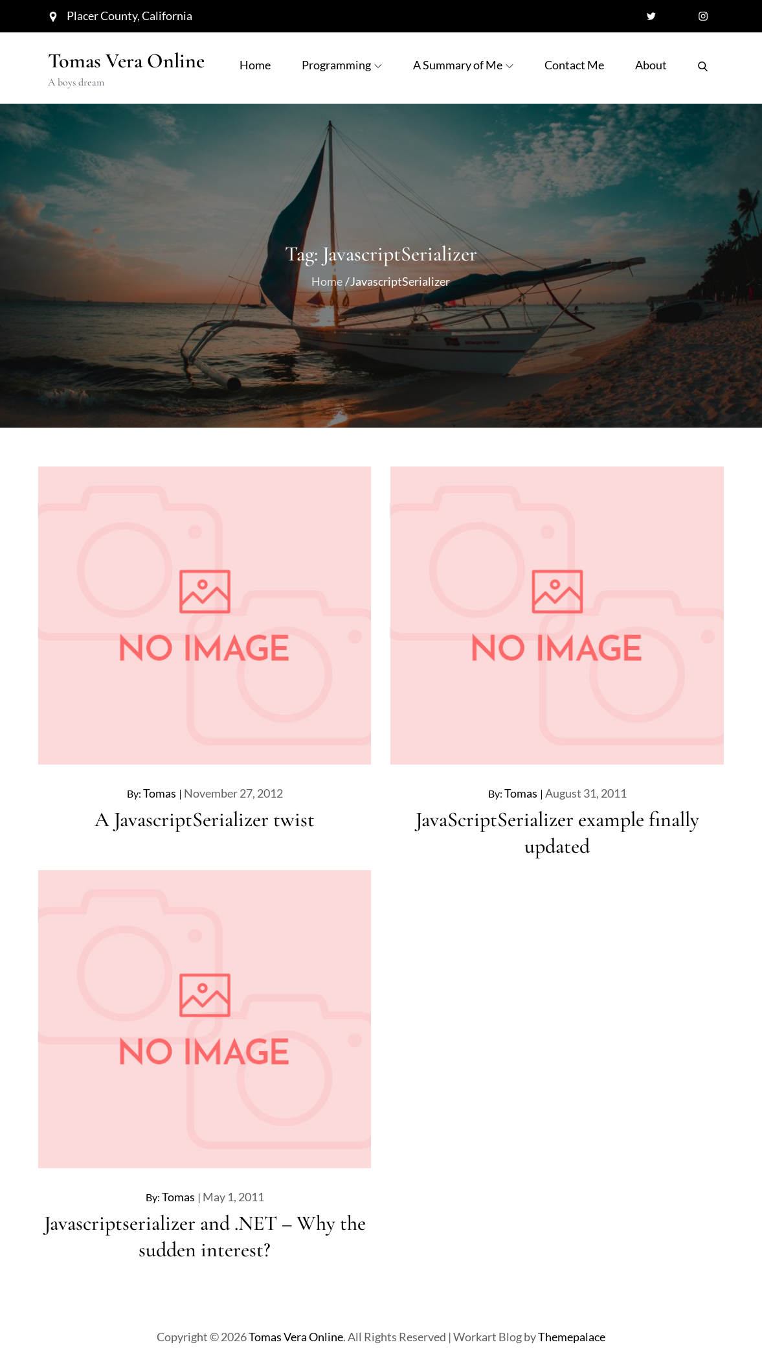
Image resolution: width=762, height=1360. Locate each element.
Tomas (159, 793)
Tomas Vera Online (126, 60)
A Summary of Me (463, 65)
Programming (342, 65)
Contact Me (574, 65)
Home (255, 65)
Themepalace (571, 1337)
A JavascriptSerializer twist (205, 819)
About (651, 65)
